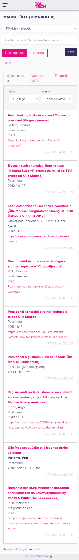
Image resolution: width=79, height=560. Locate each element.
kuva (12, 91)
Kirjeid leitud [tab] (15, 79)
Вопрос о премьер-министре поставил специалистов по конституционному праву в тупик (39, 523)
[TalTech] (40, 5)
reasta (46, 91)
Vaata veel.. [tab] (39, 79)
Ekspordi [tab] (61, 76)
